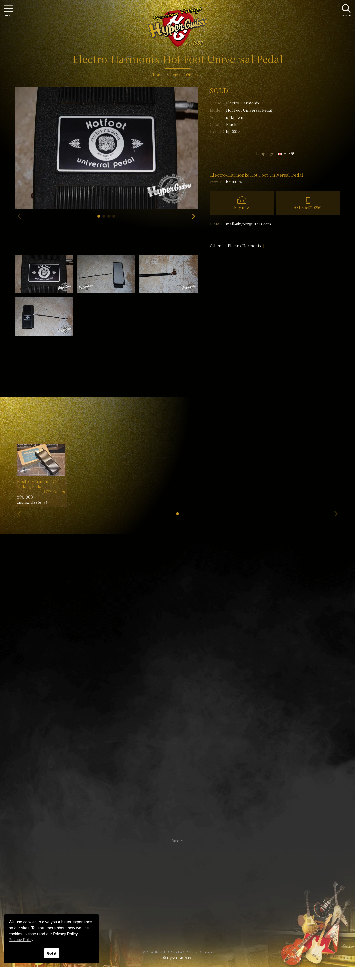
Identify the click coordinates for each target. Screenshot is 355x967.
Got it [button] (51, 953)
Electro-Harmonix (242, 102)
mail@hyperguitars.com (248, 223)
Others (216, 245)
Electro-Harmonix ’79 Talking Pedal (37, 484)
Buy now (242, 207)
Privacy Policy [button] (21, 940)
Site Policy (177, 924)
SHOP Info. (177, 692)
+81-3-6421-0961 (308, 207)
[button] (98, 216)
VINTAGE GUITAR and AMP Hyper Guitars (177, 951)
